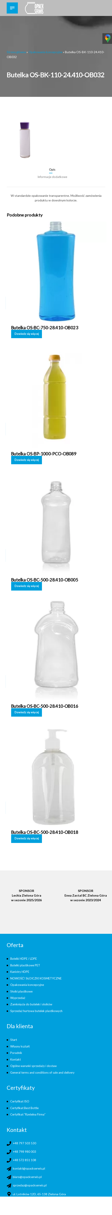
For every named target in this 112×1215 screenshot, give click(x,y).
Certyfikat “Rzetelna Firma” (29, 1110)
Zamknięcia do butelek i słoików (32, 1002)
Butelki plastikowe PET (26, 964)
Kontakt (16, 1056)
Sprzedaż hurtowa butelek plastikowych (38, 1008)
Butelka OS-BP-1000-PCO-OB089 (44, 453)
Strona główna (17, 52)
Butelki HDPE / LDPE (24, 958)
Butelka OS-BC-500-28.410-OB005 (44, 579)
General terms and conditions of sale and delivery (44, 1069)
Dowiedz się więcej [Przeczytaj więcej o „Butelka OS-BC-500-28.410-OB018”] (27, 837)
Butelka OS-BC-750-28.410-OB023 (44, 327)
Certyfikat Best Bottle (25, 1104)
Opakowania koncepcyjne (48, 52)
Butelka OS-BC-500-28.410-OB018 (44, 831)
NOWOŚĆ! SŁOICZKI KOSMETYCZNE (38, 977)
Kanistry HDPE (20, 970)
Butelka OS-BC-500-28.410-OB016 (44, 705)
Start (13, 1037)
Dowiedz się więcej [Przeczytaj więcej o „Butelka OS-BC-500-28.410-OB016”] (27, 711)
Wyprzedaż (18, 996)
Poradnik (16, 1050)
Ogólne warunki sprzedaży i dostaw (34, 1063)
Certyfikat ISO (20, 1098)
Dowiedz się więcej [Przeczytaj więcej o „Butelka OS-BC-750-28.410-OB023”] (27, 333)
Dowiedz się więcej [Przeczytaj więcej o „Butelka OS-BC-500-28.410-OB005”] (27, 585)
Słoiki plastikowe (22, 989)
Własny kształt (20, 1043)
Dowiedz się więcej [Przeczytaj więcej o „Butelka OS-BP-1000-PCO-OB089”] (27, 459)
